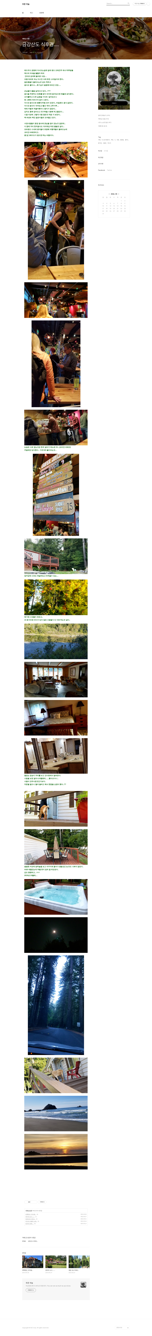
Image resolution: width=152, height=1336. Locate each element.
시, (115, 140)
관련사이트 (119, 1327)
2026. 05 (114, 194)
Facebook (101, 170)
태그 (31, 13)
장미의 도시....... (30, 1216)
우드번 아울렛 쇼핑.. (31, 1221)
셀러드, (127, 140)
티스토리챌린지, (106, 140)
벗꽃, (118, 140)
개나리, (109, 143)
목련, (112, 140)
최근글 (100, 151)
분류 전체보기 (104, 115)
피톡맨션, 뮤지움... (30, 1214)
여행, (99, 140)
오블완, (105, 143)
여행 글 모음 (29, 1210)
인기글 (106, 151)
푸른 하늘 (25, 4)
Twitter (109, 170)
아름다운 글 (102, 126)
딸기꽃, (100, 143)
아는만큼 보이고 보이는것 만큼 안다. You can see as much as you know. (48, 1286)
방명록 (41, 13)
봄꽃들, (122, 140)
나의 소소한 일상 (104, 123)
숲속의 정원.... (29, 1223)
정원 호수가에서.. (30, 1219)
